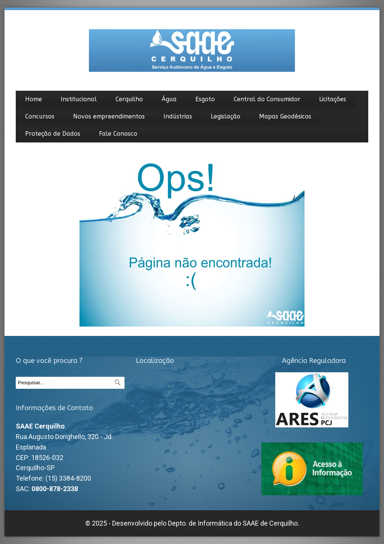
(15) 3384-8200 (68, 478)
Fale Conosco (118, 133)
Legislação (225, 116)
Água (169, 99)
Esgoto (205, 99)
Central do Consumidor (267, 99)
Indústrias (178, 116)
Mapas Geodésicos (285, 116)
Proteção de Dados (52, 133)
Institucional (79, 99)
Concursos (39, 116)
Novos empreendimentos (109, 116)
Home (33, 99)
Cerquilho (129, 99)
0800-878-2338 (55, 489)
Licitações (332, 99)
